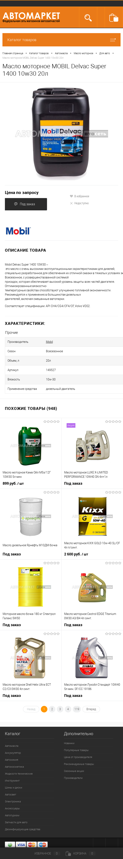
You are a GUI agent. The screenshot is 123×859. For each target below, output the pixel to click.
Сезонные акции (74, 771)
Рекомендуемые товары (79, 764)
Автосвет (10, 794)
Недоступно (79, 203)
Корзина (80, 853)
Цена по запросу (22, 192)
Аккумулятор (13, 752)
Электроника (13, 801)
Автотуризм (12, 815)
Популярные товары (76, 750)
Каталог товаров (61, 39)
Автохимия (11, 759)
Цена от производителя (78, 757)
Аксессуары (12, 808)
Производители (73, 777)
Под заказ (24, 204)
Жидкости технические (19, 773)
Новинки (69, 743)
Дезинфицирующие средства (22, 829)
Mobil (49, 341)
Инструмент (12, 780)
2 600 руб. (76, 554)
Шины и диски (13, 787)
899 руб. (13, 483)
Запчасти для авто (16, 822)
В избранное (79, 196)
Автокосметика (14, 766)
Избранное (44, 853)
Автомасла (11, 745)
